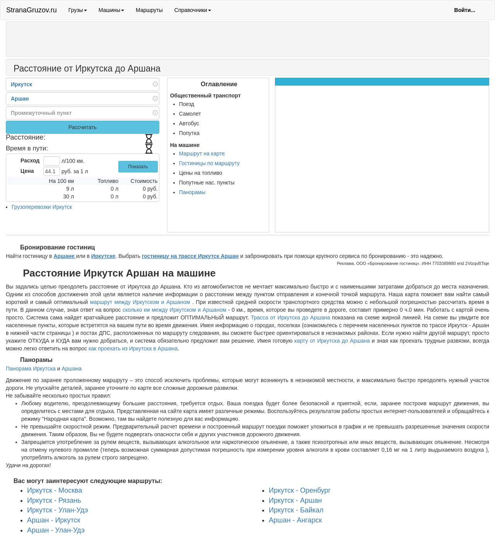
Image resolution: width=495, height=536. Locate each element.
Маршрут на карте (202, 153)
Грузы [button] (77, 10)
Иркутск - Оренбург (300, 490)
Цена (27, 171)
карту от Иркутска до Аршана (332, 341)
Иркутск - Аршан (295, 500)
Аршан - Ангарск (295, 520)
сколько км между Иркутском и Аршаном (174, 310)
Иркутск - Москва (54, 490)
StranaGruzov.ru (31, 10)
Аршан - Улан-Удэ (56, 530)
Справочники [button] (192, 10)
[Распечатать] (168, 70)
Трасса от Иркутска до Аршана (290, 317)
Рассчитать (82, 127)
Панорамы (192, 192)
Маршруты (149, 10)
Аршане (64, 256)
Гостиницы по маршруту (209, 163)
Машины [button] (111, 10)
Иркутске (103, 256)
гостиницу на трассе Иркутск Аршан (190, 256)
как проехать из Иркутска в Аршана (133, 348)
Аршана (71, 368)
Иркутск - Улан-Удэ (57, 510)
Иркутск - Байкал (296, 510)
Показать (138, 166)
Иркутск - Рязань (54, 500)
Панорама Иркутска (31, 368)
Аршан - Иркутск (53, 520)
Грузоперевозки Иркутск (42, 207)
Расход (29, 160)
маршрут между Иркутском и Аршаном (141, 302)
